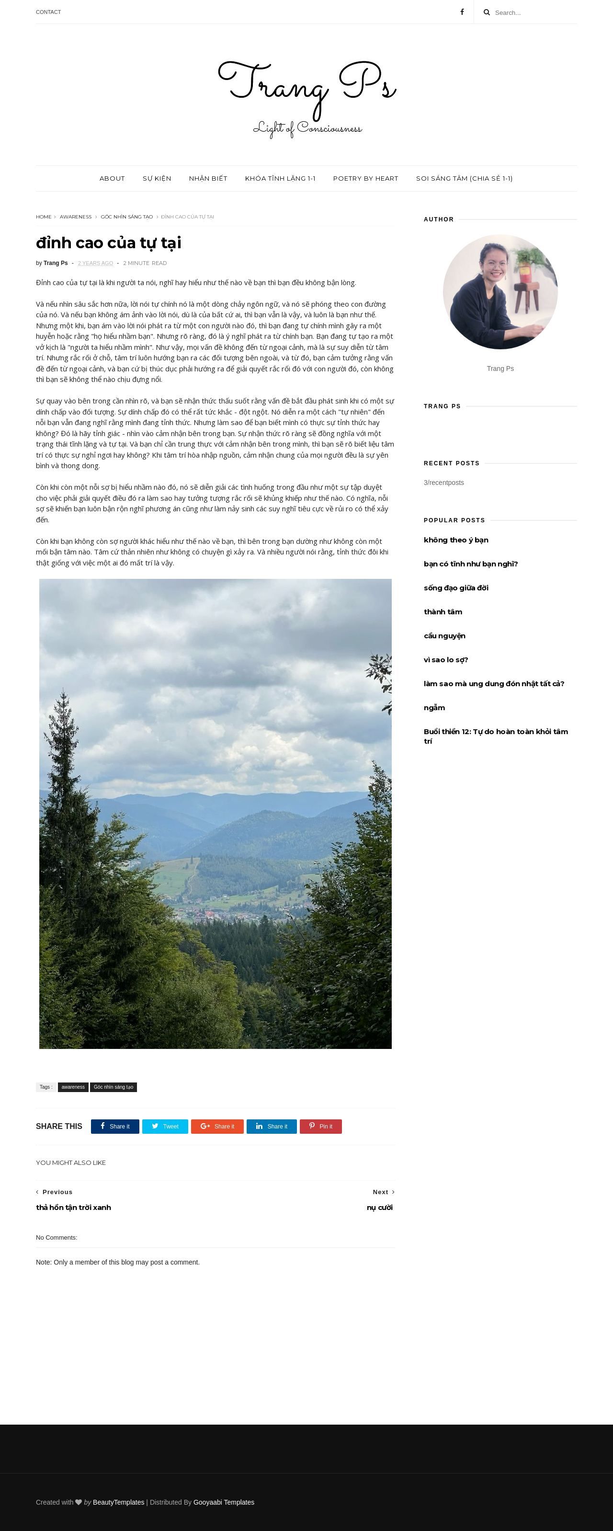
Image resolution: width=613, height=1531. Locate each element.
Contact (48, 12)
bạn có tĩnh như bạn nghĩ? (471, 563)
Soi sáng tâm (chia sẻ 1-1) (464, 178)
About (112, 178)
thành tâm (443, 611)
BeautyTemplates (118, 1502)
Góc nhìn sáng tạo (127, 217)
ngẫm (434, 707)
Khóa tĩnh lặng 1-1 (280, 178)
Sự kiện (157, 178)
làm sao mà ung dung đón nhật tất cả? (494, 683)
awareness (75, 217)
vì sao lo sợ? (446, 659)
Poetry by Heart (365, 178)
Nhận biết (208, 178)
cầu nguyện (444, 635)
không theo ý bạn (456, 539)
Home (44, 217)
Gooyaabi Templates (223, 1502)
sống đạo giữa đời (456, 587)
